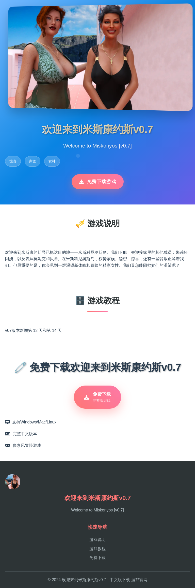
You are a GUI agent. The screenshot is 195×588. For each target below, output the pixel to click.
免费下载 (97, 557)
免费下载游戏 (97, 181)
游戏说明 (97, 539)
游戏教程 (97, 549)
